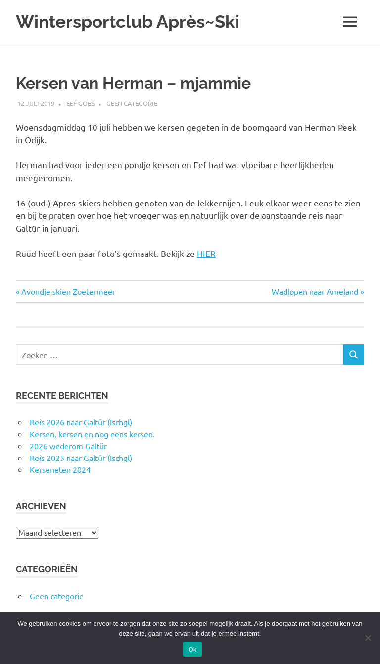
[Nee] (368, 638)
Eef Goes (80, 103)
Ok (192, 649)
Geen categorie (131, 103)
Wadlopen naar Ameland (315, 291)
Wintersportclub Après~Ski (127, 21)
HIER (206, 253)
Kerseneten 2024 (60, 469)
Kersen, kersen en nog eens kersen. (92, 434)
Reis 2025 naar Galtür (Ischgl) (81, 457)
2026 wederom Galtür (68, 446)
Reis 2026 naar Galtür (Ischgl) (81, 422)
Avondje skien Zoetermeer (68, 291)
